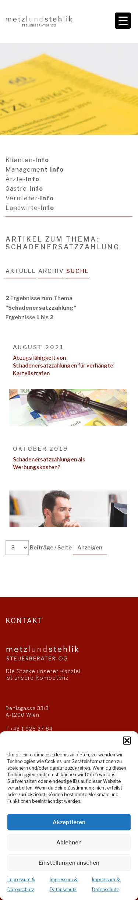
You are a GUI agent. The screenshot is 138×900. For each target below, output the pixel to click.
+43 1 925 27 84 (31, 729)
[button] (127, 740)
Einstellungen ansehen (69, 862)
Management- (35, 169)
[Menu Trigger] (123, 21)
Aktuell (21, 271)
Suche (77, 271)
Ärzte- (22, 179)
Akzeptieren (69, 822)
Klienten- (27, 160)
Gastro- (24, 188)
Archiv (51, 271)
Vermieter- (30, 198)
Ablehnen (69, 842)
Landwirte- (30, 207)
